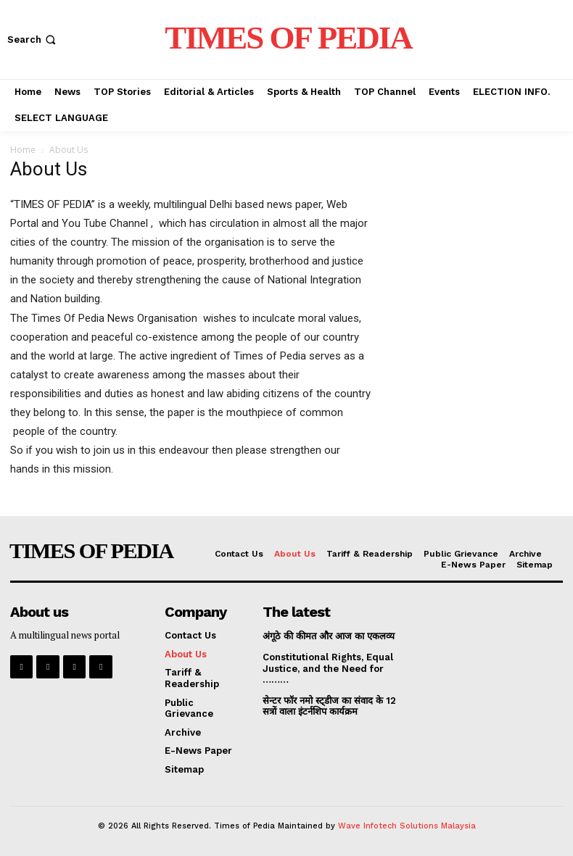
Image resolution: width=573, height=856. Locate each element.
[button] (33, 39)
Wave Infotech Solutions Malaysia (407, 826)
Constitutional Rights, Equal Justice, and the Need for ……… (328, 668)
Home (23, 150)
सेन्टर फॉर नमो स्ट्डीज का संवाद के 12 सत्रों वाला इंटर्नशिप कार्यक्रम (331, 706)
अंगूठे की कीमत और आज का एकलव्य (329, 636)
